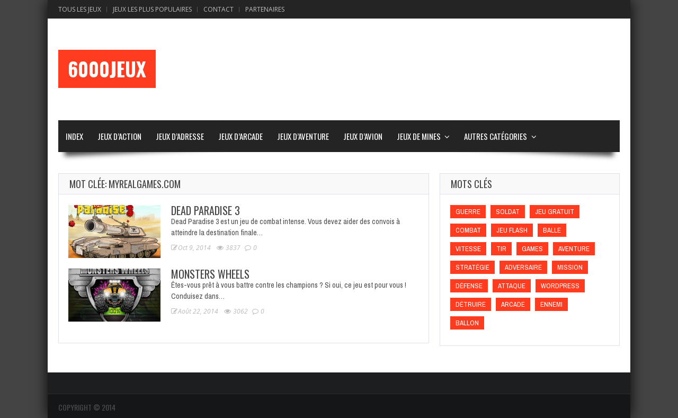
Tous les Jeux (79, 9)
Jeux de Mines (419, 136)
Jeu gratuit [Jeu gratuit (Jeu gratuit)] (554, 211)
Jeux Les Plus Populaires (152, 9)
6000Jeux (107, 69)
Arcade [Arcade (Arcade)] (513, 304)
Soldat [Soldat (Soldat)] (508, 211)
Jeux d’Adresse (180, 136)
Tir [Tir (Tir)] (501, 248)
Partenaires (264, 9)
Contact (218, 9)
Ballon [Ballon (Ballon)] (467, 322)
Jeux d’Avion (362, 136)
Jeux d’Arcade (240, 136)
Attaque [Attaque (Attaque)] (511, 285)
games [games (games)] (532, 248)
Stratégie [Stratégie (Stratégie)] (472, 267)
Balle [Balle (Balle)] (552, 230)
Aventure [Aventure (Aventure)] (574, 248)
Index (74, 136)
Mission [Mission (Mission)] (570, 267)
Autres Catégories (495, 136)
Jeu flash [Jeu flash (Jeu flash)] (512, 230)
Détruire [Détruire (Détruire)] (471, 304)
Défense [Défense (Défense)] (469, 285)
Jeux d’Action (119, 136)
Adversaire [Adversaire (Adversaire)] (523, 267)
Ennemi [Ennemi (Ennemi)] (551, 304)
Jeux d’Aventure (303, 136)
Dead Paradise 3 (205, 210)
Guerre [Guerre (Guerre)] (468, 211)
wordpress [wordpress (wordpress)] (560, 285)
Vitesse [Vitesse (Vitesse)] (468, 248)
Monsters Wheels (210, 274)
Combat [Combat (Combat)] (468, 230)
